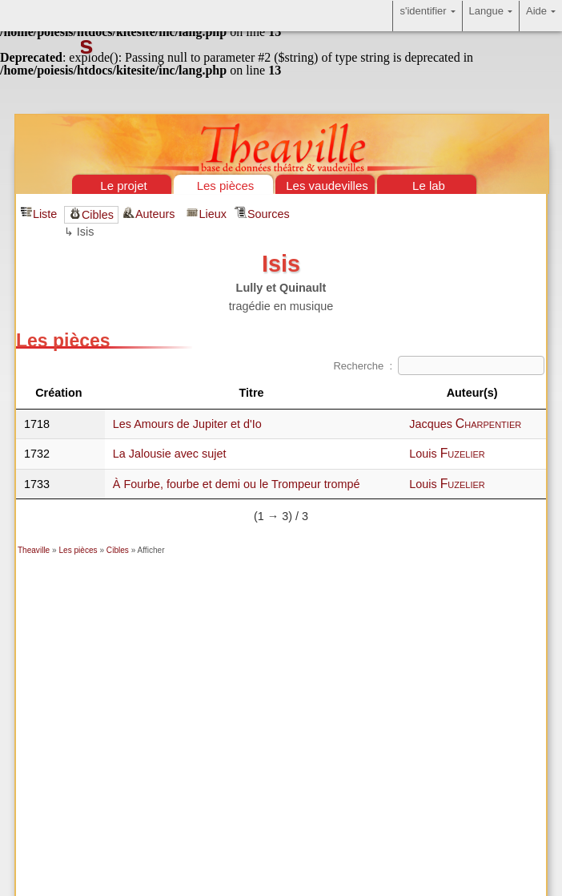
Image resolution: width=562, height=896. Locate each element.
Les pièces (226, 185)
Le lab (428, 185)
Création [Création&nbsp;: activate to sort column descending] (60, 392)
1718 (37, 424)
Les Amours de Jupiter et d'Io (187, 424)
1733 (37, 484)
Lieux (212, 214)
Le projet (123, 185)
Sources (268, 214)
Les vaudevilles (327, 185)
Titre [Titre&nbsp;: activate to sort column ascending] (253, 392)
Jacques (465, 424)
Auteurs (157, 214)
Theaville (34, 550)
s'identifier (427, 16)
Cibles (98, 214)
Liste (45, 214)
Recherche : (438, 366)
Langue (490, 16)
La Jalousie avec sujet (170, 453)
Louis (447, 453)
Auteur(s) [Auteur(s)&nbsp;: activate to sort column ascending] (474, 392)
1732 (37, 453)
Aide (541, 16)
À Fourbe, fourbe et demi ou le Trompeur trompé (236, 484)
